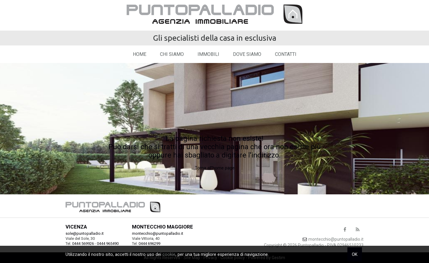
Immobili (208, 54)
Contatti (285, 54)
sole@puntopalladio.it (85, 233)
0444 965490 (108, 243)
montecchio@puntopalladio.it (157, 233)
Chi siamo (172, 54)
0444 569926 (83, 243)
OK (355, 254)
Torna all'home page (214, 168)
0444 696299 (149, 243)
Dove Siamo (247, 54)
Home (139, 54)
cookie (168, 254)
